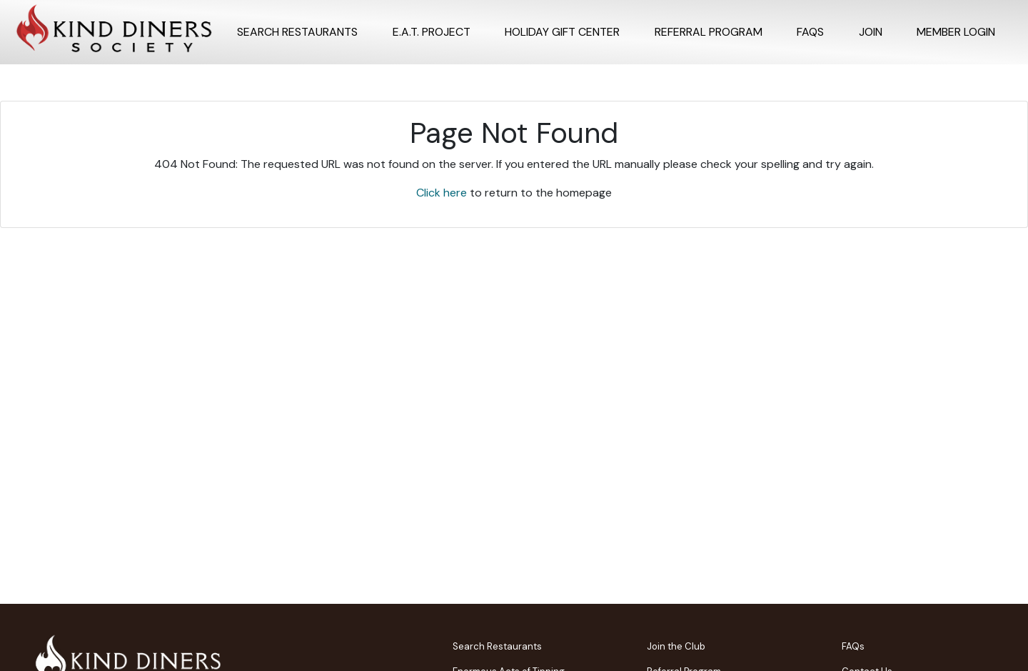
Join (870, 31)
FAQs (810, 31)
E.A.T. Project (431, 31)
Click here (441, 192)
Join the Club (676, 646)
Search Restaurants (297, 31)
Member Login (956, 31)
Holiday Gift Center (562, 31)
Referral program (708, 31)
